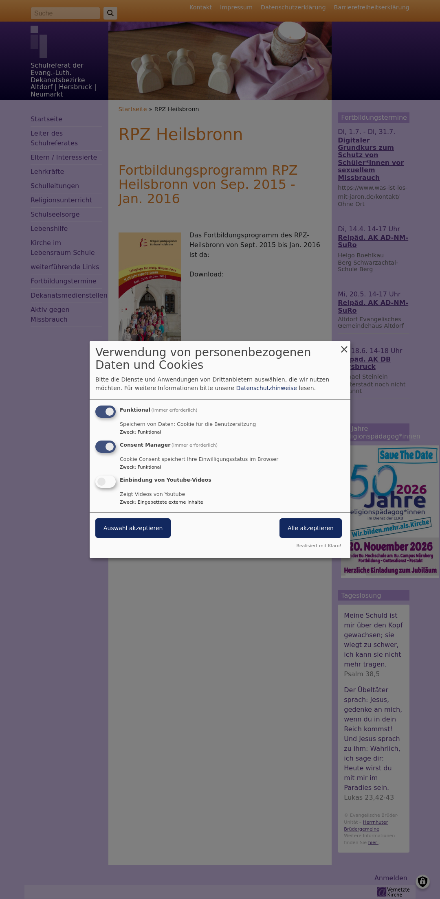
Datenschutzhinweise (266, 388)
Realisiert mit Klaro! (318, 545)
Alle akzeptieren (311, 528)
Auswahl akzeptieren (133, 528)
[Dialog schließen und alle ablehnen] (344, 346)
